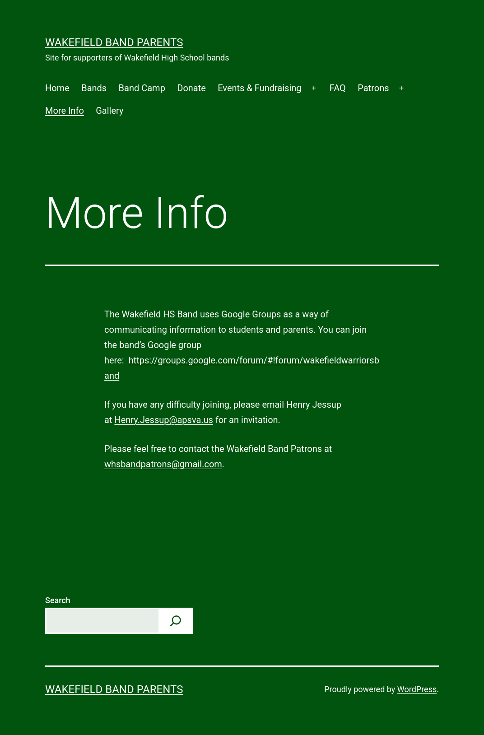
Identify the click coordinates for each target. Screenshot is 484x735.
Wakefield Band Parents (114, 42)
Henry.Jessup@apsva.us (163, 419)
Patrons (373, 88)
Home (57, 88)
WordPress (417, 689)
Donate (191, 88)
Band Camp (142, 88)
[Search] (175, 621)
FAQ (338, 88)
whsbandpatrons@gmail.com (163, 464)
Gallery (109, 110)
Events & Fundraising (259, 88)
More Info (64, 110)
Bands (94, 88)
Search (57, 600)
